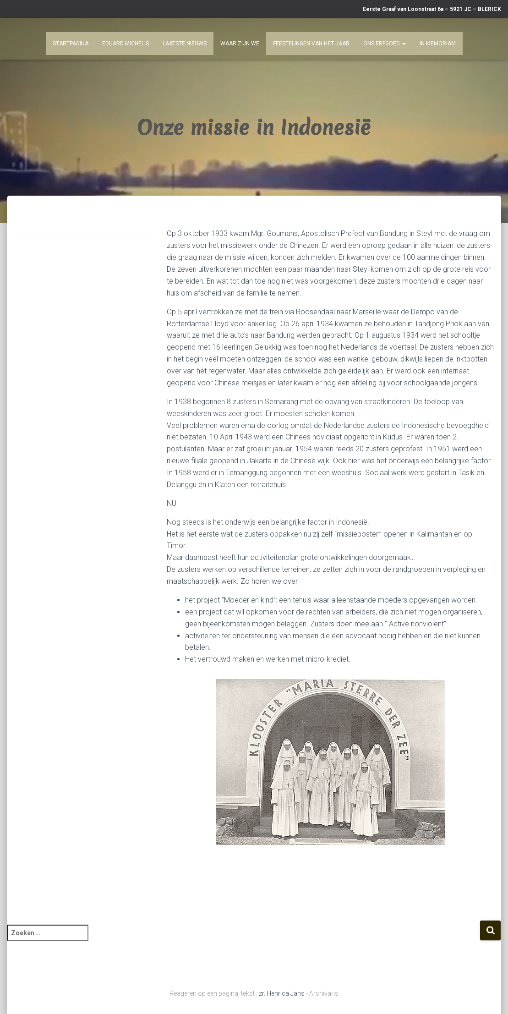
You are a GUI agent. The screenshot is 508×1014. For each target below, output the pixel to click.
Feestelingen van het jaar (311, 43)
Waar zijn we (239, 43)
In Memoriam (438, 43)
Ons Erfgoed (384, 43)
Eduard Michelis (125, 43)
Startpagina (70, 43)
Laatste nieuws (185, 43)
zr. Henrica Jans (282, 993)
